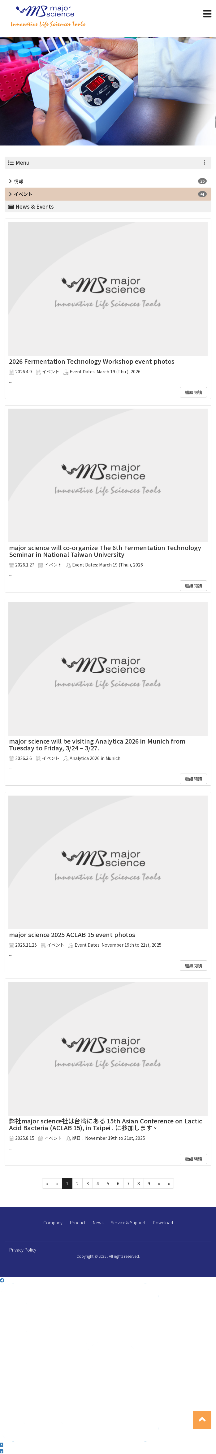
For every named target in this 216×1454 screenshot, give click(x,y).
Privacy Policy (22, 1250)
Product (77, 1222)
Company (53, 1222)
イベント (23, 194)
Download (163, 1222)
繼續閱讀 (193, 392)
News (98, 1222)
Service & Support (128, 1222)
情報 (18, 181)
